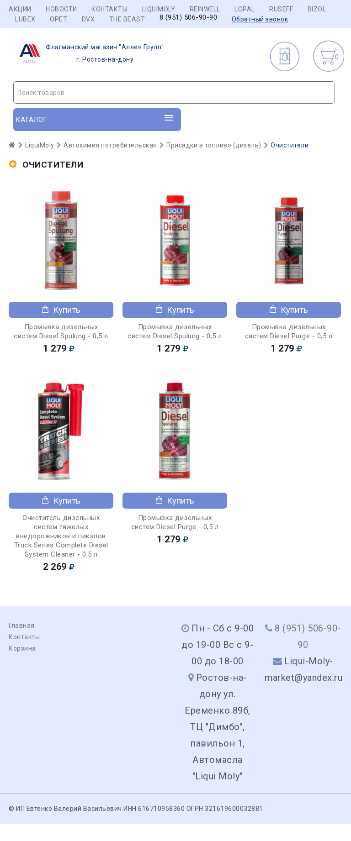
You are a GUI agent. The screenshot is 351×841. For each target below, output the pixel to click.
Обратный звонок (260, 19)
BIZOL (317, 9)
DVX (88, 19)
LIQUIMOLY (159, 9)
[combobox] (174, 92)
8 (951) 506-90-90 (189, 17)
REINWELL (205, 9)
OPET (58, 19)
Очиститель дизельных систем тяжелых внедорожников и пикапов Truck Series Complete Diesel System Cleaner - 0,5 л (61, 536)
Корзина (22, 648)
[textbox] (174, 93)
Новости (61, 9)
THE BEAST (127, 19)
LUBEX (25, 19)
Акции (20, 9)
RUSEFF (281, 9)
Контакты (109, 9)
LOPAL (244, 9)
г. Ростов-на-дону (89, 53)
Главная (22, 625)
